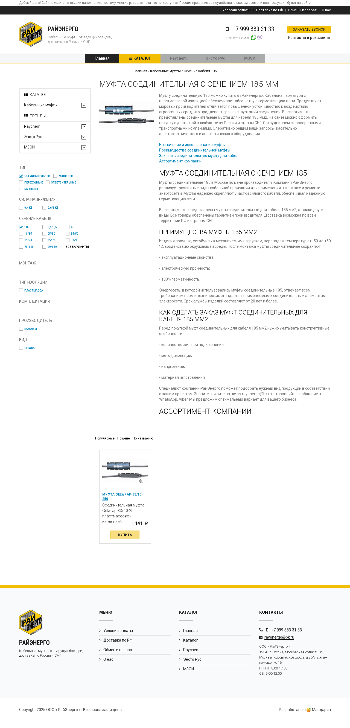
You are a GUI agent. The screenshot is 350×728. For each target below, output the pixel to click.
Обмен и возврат (302, 10)
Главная (102, 59)
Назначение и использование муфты (195, 146)
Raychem (178, 59)
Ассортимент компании (183, 162)
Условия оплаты (236, 10)
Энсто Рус (215, 59)
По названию (143, 445)
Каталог (142, 59)
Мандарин (319, 716)
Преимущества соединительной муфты (197, 151)
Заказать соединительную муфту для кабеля (203, 157)
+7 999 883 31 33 (286, 636)
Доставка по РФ (269, 10)
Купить (125, 541)
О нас (326, 10)
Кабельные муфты (40, 106)
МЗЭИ (249, 59)
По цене (123, 445)
